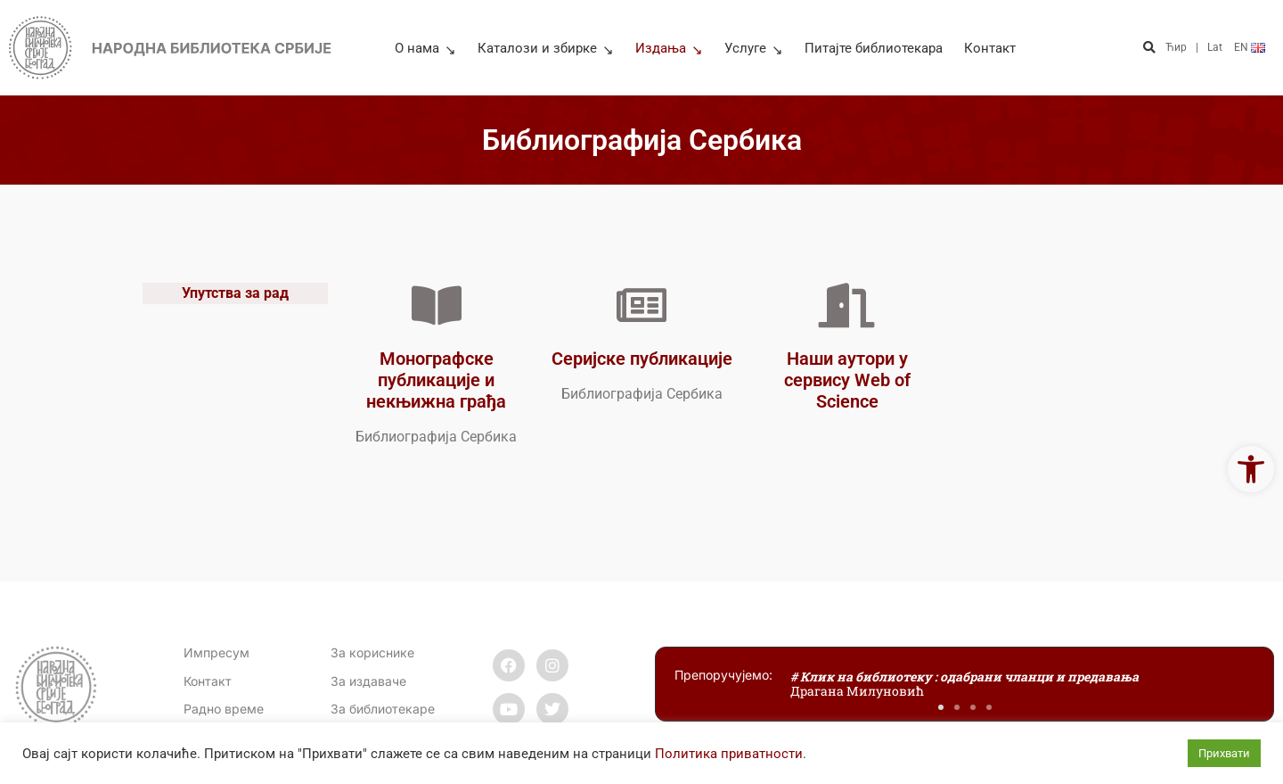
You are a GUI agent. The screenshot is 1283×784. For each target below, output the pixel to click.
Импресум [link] (216, 652)
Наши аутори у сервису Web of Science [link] (847, 380)
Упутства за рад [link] (235, 294)
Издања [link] (669, 48)
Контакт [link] (990, 48)
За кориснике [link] (372, 652)
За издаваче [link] (368, 681)
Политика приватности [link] (729, 754)
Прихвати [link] (1224, 753)
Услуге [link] (753, 48)
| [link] (1197, 47)
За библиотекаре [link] (383, 708)
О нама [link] (425, 48)
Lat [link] (1214, 47)
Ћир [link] (1176, 47)
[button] (1150, 48)
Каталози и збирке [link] (546, 48)
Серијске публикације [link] (642, 358)
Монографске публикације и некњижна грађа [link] (436, 380)
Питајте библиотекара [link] (874, 48)
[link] (1251, 469)
